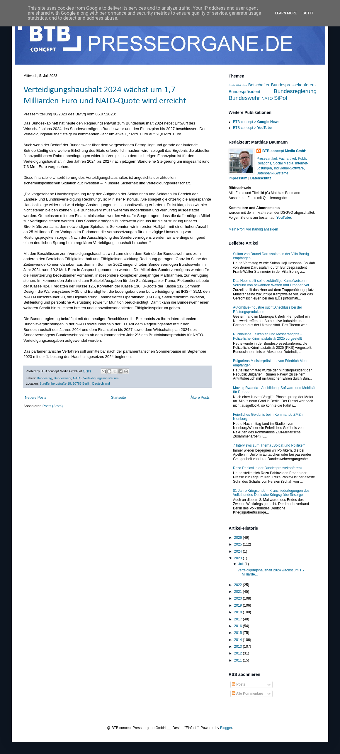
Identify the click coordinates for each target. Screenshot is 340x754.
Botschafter (259, 85)
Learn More (286, 13)
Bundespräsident (244, 91)
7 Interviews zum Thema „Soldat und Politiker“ (269, 445)
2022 (238, 585)
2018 (238, 612)
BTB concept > (256, 122)
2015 (238, 633)
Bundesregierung (295, 91)
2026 (238, 538)
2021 (238, 592)
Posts (238, 684)
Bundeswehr (62, 378)
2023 (238, 558)
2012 (238, 653)
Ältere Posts (200, 397)
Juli (241, 564)
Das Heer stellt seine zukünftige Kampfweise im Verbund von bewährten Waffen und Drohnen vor (271, 283)
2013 (238, 646)
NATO (77, 378)
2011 (238, 660)
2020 (238, 598)
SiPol (280, 98)
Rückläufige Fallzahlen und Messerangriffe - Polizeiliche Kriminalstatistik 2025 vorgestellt (267, 336)
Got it (307, 13)
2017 (238, 619)
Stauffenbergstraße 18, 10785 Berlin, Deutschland (75, 383)
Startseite (118, 397)
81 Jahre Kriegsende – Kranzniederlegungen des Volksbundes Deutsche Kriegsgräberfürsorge (271, 493)
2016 (238, 626)
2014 (238, 640)
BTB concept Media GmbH (284, 151)
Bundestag (44, 378)
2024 (238, 551)
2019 (238, 605)
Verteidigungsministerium (101, 378)
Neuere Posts (35, 397)
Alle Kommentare (247, 693)
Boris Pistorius (238, 85)
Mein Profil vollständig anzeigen (253, 229)
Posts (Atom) (52, 406)
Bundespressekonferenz (294, 85)
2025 (238, 544)
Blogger (226, 728)
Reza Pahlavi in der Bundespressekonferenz (267, 468)
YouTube (283, 218)
